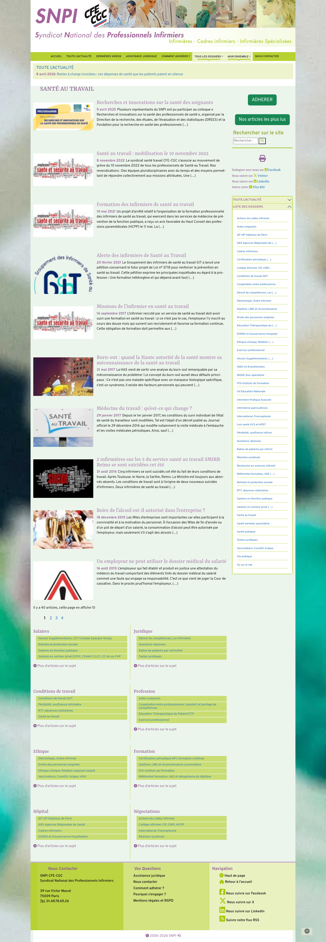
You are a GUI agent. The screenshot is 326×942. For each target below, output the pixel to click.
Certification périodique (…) (254, 260)
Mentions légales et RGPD (153, 901)
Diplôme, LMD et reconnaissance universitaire (170, 765)
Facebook (273, 170)
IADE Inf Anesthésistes (251, 367)
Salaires (41, 631)
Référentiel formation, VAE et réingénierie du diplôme (175, 777)
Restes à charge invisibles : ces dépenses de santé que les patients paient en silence (120, 74)
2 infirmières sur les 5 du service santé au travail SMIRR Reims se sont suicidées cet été (158, 462)
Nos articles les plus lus (262, 120)
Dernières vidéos (108, 56)
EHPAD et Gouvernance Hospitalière (63, 837)
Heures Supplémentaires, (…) (255, 359)
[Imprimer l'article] (262, 160)
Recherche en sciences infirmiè (256, 466)
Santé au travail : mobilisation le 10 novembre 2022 (153, 154)
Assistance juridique (141, 56)
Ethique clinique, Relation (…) (255, 342)
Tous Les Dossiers (207, 56)
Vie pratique (244, 556)
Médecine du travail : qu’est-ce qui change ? (144, 409)
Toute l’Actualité (79, 56)
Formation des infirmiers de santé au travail (145, 205)
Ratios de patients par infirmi (255, 449)
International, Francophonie (157, 831)
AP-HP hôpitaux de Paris (55, 819)
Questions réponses (152, 645)
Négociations (147, 811)
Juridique (143, 631)
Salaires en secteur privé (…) (255, 507)
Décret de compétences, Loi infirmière (165, 638)
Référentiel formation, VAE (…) (256, 474)
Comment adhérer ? (148, 888)
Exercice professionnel (154, 720)
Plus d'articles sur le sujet (56, 666)
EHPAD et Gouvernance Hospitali (257, 334)
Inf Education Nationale (251, 391)
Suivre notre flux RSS (239, 920)
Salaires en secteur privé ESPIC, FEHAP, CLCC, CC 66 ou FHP (79, 657)
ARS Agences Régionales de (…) (256, 243)
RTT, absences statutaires (55, 711)
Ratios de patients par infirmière (160, 651)
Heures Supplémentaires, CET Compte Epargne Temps (75, 638)
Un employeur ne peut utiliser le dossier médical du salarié (161, 561)
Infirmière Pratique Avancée (254, 400)
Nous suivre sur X (236, 902)
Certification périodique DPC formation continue (171, 758)
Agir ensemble (238, 56)
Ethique (41, 751)
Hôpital (40, 811)
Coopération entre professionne (256, 284)
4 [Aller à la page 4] (62, 618)
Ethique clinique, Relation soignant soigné (66, 771)
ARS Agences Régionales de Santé (61, 825)
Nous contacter (267, 56)
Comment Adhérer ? (175, 56)
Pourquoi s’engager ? (149, 894)
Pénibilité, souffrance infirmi (254, 433)
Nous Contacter (63, 869)
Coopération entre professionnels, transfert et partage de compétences (177, 706)
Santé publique (246, 532)
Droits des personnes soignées (59, 765)
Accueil (56, 56)
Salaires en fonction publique (58, 651)
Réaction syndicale (151, 837)
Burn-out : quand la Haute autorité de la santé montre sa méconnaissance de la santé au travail (159, 360)
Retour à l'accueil (235, 882)
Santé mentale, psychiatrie (253, 523)
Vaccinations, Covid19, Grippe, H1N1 (62, 777)
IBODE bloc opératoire (250, 375)
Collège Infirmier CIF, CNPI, (253, 268)
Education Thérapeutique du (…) (257, 325)
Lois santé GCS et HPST (251, 424)
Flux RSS (257, 187)
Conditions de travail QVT (55, 698)
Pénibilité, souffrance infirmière (59, 705)
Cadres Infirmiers (50, 831)
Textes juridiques (150, 657)
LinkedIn (261, 181)
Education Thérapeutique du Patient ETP (166, 714)
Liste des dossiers (248, 207)
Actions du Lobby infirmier (157, 819)
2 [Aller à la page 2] (51, 618)
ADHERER (262, 100)
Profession (144, 691)
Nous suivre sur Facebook (242, 893)
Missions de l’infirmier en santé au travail (143, 307)
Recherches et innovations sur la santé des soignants (155, 103)
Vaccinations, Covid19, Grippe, (255, 548)
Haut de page (232, 876)
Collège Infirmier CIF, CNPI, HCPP (161, 825)
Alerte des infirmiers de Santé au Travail (141, 256)
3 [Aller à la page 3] (56, 618)
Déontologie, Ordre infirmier (57, 758)
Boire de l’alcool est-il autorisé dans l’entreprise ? (151, 510)
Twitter (261, 176)
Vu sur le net (244, 565)
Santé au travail (48, 717)
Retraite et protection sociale (58, 645)
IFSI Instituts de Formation (157, 771)
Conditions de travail (54, 691)
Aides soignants (149, 698)
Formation (144, 751)
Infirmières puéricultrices (252, 408)
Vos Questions (147, 869)
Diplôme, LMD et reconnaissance (257, 309)
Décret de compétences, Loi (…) (256, 293)
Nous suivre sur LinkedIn (241, 911)
